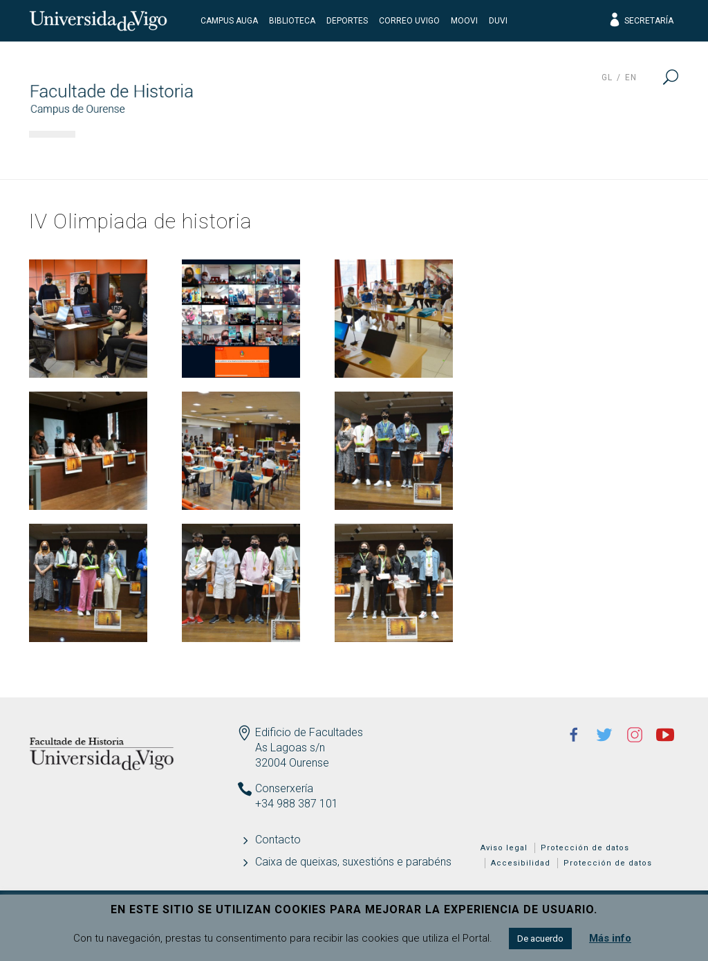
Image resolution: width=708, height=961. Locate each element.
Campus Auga (229, 21)
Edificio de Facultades (309, 732)
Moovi (464, 21)
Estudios (221, 155)
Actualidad (627, 155)
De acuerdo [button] (540, 938)
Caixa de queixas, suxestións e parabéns (353, 861)
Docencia (318, 155)
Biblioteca (292, 21)
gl (607, 77)
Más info (610, 938)
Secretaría (640, 21)
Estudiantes (426, 155)
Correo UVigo (409, 21)
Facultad (125, 155)
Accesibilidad (520, 863)
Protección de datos (585, 847)
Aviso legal (504, 847)
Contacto (278, 839)
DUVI (498, 21)
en (631, 77)
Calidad (528, 155)
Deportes (347, 21)
